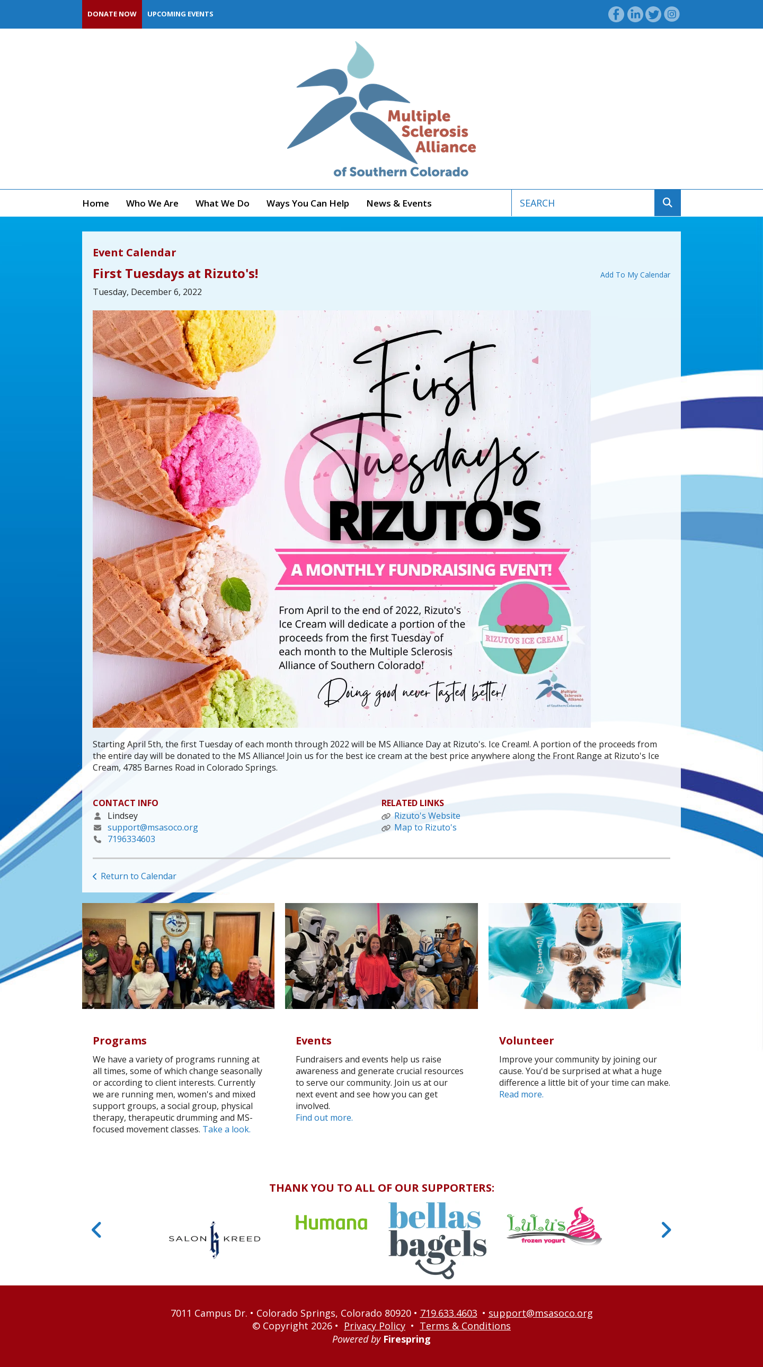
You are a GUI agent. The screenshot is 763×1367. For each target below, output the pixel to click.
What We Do (223, 203)
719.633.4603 (448, 1313)
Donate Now (112, 14)
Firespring (407, 1339)
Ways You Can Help (308, 203)
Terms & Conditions (465, 1325)
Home (95, 203)
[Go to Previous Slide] (97, 1229)
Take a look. (226, 1129)
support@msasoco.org (153, 827)
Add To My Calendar (635, 275)
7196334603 (131, 839)
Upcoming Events (180, 14)
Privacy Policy (374, 1325)
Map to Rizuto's (425, 827)
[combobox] (583, 203)
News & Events (399, 203)
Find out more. (324, 1117)
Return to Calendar (138, 876)
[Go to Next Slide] (665, 1229)
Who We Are (152, 203)
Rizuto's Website (427, 815)
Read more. (521, 1094)
